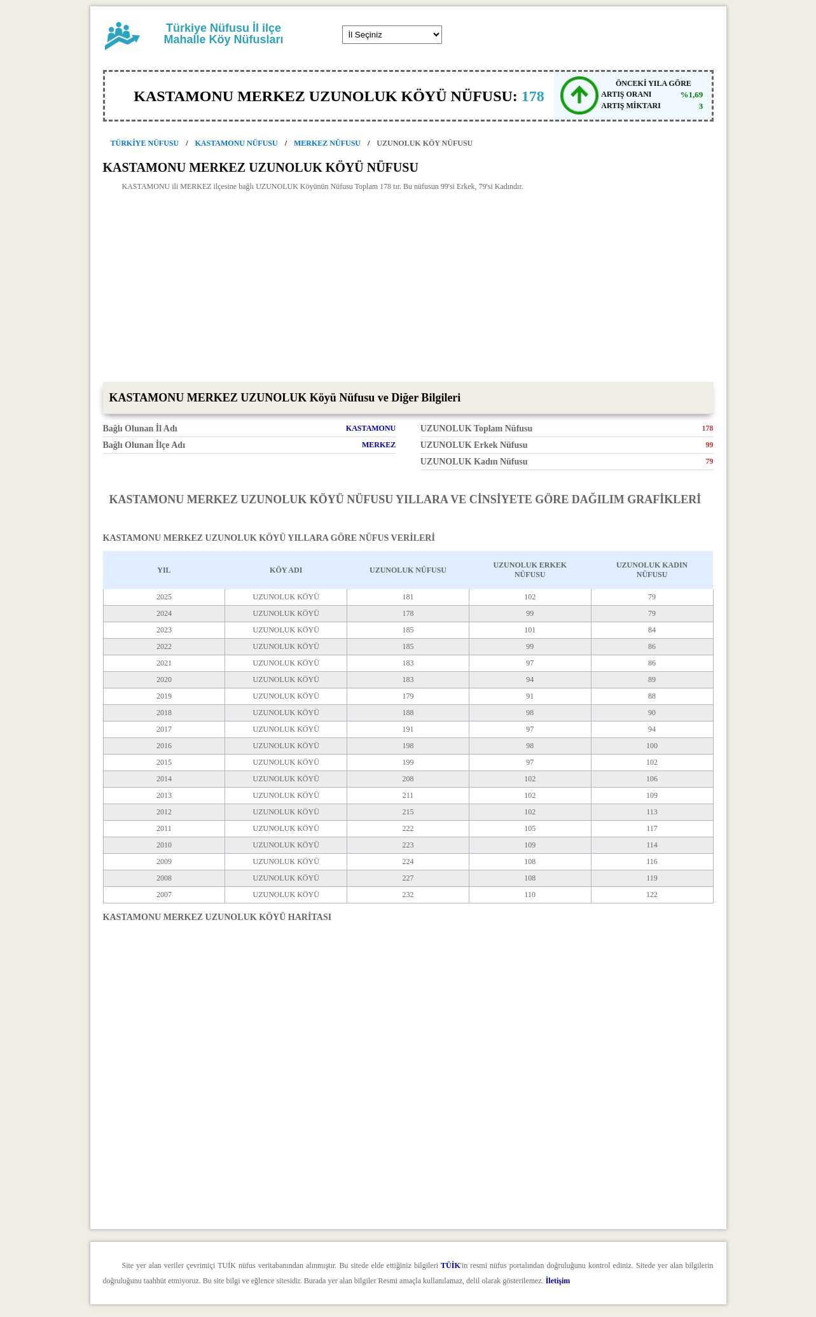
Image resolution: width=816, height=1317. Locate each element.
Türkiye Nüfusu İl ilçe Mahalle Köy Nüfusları (223, 34)
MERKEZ (379, 444)
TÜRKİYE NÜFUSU (145, 143)
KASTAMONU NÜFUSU (236, 143)
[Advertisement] (408, 286)
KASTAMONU (371, 428)
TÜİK (450, 1265)
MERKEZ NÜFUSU (327, 143)
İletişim (558, 1280)
